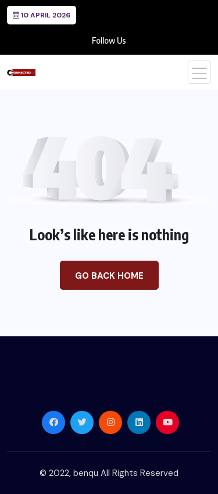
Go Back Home (109, 276)
